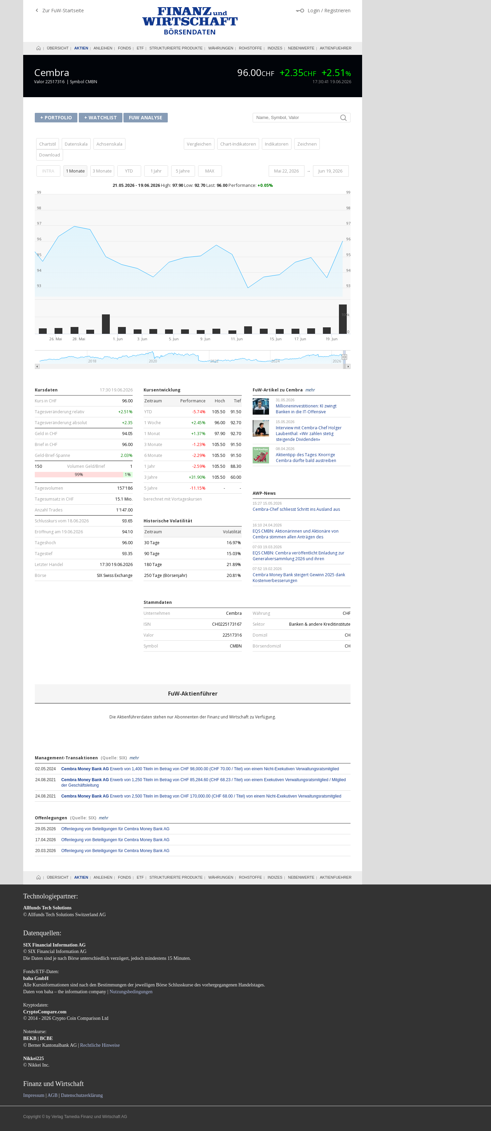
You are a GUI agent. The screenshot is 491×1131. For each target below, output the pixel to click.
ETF (140, 48)
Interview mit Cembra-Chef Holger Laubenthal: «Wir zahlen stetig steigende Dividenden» (309, 433)
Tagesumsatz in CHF (54, 499)
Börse (40, 575)
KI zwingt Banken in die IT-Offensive (306, 409)
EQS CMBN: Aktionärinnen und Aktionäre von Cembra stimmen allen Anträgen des (296, 534)
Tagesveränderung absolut (61, 423)
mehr (310, 390)
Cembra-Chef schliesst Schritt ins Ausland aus (296, 509)
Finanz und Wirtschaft (190, 16)
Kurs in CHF (46, 401)
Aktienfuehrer (336, 48)
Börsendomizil (267, 646)
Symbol (151, 646)
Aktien (81, 48)
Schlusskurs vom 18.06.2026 (62, 521)
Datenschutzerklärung (82, 1095)
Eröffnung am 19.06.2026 (59, 532)
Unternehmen (157, 613)
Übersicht (58, 48)
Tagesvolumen (49, 488)
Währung (261, 613)
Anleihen (102, 48)
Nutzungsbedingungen (130, 991)
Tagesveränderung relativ (59, 412)
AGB (52, 1095)
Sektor (259, 624)
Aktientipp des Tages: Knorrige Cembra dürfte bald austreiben (306, 457)
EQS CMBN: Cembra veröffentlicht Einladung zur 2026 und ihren (298, 556)
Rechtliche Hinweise (100, 1045)
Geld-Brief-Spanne (52, 455)
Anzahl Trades (48, 510)
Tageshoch (45, 543)
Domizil (260, 635)
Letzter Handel (49, 564)
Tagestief (44, 553)
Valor (149, 635)
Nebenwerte (301, 48)
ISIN (147, 624)
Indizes (275, 48)
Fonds (124, 48)
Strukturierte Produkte (176, 48)
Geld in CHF (46, 433)
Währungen (220, 48)
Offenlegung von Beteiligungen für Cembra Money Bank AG (115, 829)
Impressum (33, 1095)
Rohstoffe (250, 48)
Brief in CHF (46, 444)
